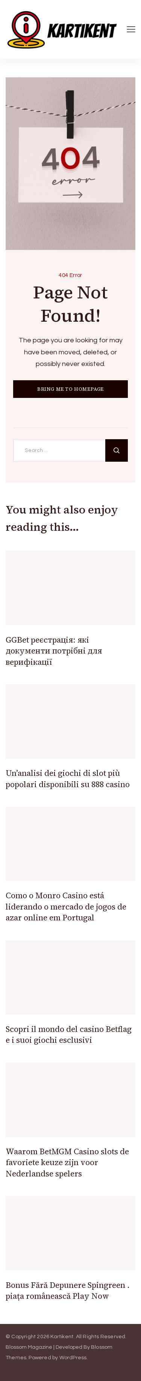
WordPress (73, 1357)
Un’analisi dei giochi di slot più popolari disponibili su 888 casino (68, 778)
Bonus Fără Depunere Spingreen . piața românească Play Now (68, 1290)
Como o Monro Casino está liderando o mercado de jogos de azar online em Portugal (66, 906)
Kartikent (61, 1336)
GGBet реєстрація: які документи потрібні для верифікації (54, 650)
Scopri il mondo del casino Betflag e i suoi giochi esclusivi (69, 1034)
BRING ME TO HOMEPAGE (70, 389)
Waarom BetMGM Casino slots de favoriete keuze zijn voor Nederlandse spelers (67, 1162)
